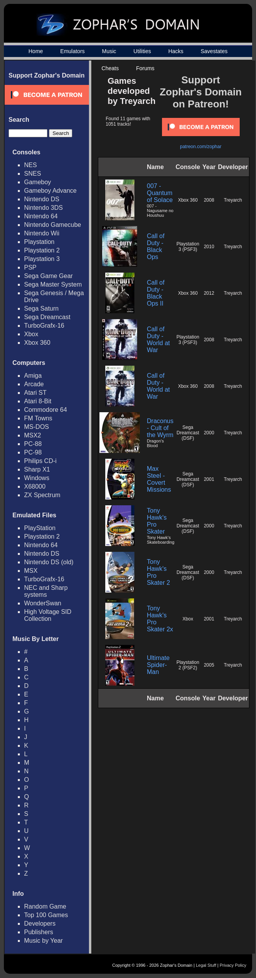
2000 (209, 432)
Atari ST (35, 392)
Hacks (175, 51)
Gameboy (37, 182)
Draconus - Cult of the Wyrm (160, 428)
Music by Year (43, 940)
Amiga (33, 375)
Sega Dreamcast (47, 317)
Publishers (38, 932)
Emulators (72, 51)
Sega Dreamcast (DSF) (188, 433)
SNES (32, 173)
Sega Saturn (41, 308)
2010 (209, 246)
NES (30, 165)
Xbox (31, 334)
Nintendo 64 (40, 216)
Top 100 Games (46, 915)
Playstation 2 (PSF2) (187, 665)
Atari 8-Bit (37, 401)
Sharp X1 (37, 469)
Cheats (109, 68)
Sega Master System (53, 284)
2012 (209, 293)
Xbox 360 (37, 342)
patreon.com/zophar (200, 146)
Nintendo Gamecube (52, 224)
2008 (209, 200)
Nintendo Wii (41, 233)
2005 (209, 665)
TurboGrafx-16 (44, 325)
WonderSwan (42, 603)
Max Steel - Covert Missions (159, 479)
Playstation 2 (42, 250)
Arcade (34, 384)
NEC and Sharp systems (46, 591)
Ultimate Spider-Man (158, 665)
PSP (30, 267)
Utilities (142, 51)
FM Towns (38, 418)
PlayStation (40, 528)
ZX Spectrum (42, 495)
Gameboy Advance (50, 190)
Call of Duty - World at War (158, 339)
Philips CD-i (40, 461)
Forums (145, 68)
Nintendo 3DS (43, 207)
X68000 (34, 486)
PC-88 (33, 444)
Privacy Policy (233, 965)
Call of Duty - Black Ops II (155, 293)
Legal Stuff (206, 965)
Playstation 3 (42, 259)
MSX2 (32, 435)
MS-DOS (36, 426)
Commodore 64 (45, 409)
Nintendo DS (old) (48, 562)
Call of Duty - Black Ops (155, 246)
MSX (31, 570)
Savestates (213, 51)
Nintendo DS (41, 199)
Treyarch (233, 200)
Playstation (39, 241)
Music (109, 51)
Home (35, 51)
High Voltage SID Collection (47, 615)
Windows (36, 478)
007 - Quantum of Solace (160, 193)
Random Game (45, 906)
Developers (40, 923)
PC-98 (33, 452)
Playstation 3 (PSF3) (187, 246)
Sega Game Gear (48, 276)
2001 (209, 479)
